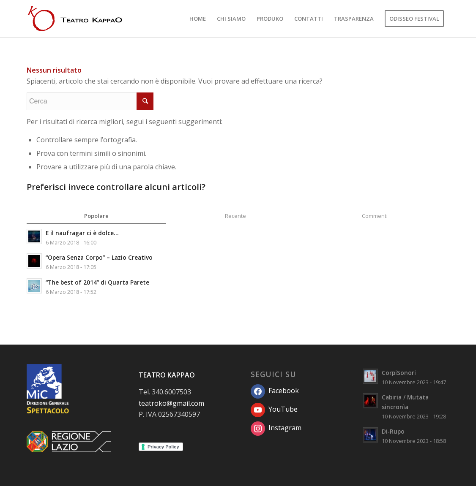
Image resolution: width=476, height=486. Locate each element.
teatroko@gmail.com (171, 403)
